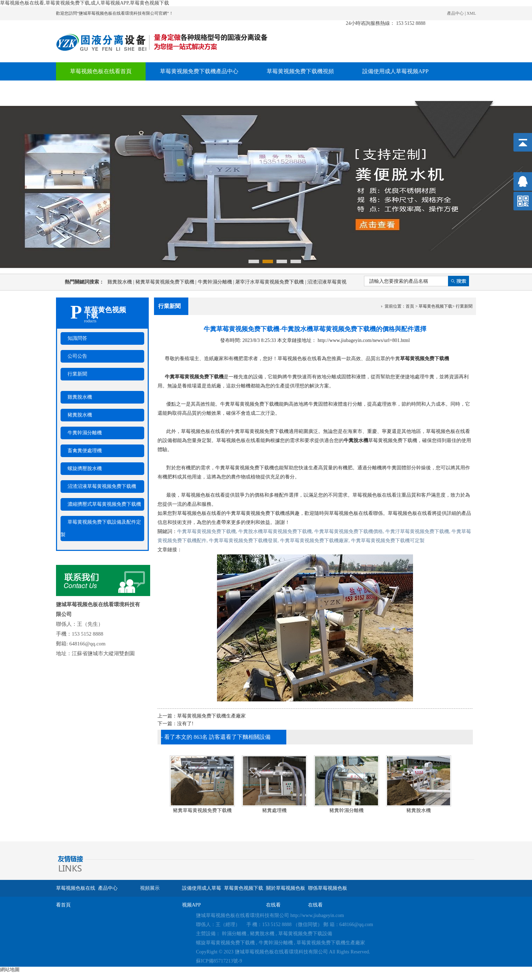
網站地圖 (10, 969)
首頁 (410, 306)
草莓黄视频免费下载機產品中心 (199, 71)
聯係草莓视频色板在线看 (264, 89)
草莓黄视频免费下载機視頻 (300, 71)
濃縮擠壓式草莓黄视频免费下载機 (104, 504)
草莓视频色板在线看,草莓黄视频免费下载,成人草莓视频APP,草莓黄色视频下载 (84, 3)
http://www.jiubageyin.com (317, 915)
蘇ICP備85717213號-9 (219, 961)
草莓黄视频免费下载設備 (305, 933)
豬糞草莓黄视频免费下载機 (166, 282)
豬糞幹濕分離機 (346, 810)
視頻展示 (150, 888)
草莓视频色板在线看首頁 (101, 71)
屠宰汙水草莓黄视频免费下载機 (271, 282)
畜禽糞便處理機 (85, 450)
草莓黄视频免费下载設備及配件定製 (101, 528)
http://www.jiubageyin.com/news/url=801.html (364, 340)
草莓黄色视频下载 (92, 89)
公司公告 (77, 356)
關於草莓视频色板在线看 (174, 89)
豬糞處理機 (274, 810)
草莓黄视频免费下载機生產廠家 (211, 716)
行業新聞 (77, 374)
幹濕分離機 (234, 933)
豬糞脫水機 (80, 415)
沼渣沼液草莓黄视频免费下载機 (102, 486)
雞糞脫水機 (121, 282)
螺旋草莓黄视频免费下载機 (225, 942)
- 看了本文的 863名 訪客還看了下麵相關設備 (216, 737)
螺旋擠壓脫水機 (85, 468)
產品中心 (455, 13)
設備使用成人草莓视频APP (395, 71)
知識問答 (77, 338)
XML (471, 13)
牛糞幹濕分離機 (217, 282)
